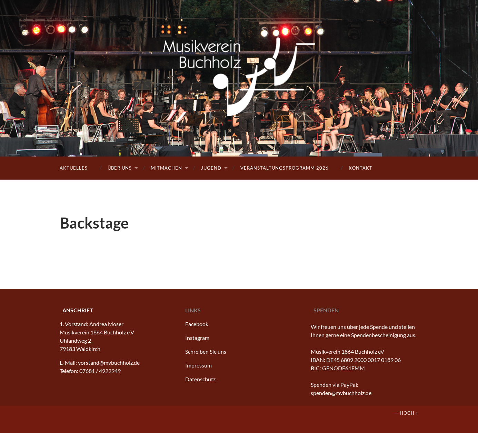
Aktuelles (74, 168)
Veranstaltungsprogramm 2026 (284, 168)
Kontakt (360, 168)
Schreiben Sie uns (205, 351)
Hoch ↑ (409, 413)
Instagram (197, 337)
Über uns (120, 168)
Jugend (211, 168)
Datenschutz (200, 379)
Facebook (196, 324)
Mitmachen (166, 168)
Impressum (198, 365)
